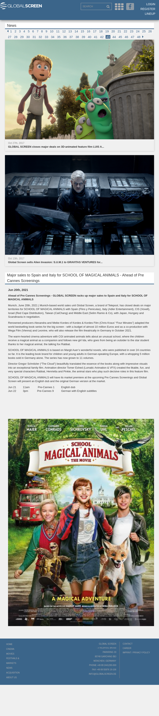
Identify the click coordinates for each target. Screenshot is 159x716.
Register (147, 9)
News (9, 668)
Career (127, 648)
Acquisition (13, 673)
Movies (10, 654)
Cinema (10, 649)
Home (9, 644)
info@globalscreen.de (102, 674)
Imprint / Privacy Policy (136, 652)
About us (11, 677)
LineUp (150, 13)
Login (150, 4)
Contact (128, 644)
